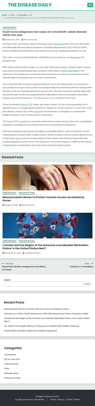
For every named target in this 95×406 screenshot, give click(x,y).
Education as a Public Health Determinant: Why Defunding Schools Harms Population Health (46, 313)
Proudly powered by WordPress (30, 399)
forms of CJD (26, 104)
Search (7, 280)
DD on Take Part (12, 359)
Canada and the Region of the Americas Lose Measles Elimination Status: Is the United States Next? (45, 246)
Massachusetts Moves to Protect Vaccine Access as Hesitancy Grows (43, 198)
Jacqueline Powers (32, 253)
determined (59, 44)
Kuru (18, 138)
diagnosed (75, 57)
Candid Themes (73, 399)
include (33, 94)
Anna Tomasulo (30, 39)
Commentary (10, 354)
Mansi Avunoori (28, 205)
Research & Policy (27, 192)
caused (37, 111)
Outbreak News (9, 27)
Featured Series (11, 364)
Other (6, 368)
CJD (4, 84)
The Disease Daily (30, 5)
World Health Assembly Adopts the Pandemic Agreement (30, 330)
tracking (24, 121)
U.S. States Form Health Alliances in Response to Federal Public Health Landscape (41, 326)
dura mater (73, 70)
